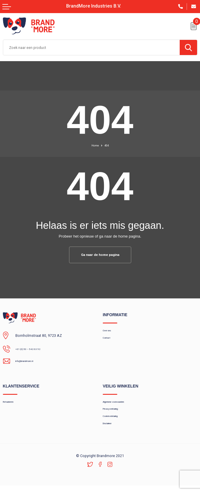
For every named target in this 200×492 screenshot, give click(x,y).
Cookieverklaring (116, 421)
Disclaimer (111, 429)
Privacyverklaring (116, 412)
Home (94, 145)
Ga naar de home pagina (100, 255)
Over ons (110, 332)
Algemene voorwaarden (122, 403)
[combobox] (91, 47)
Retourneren (13, 403)
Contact (109, 341)
